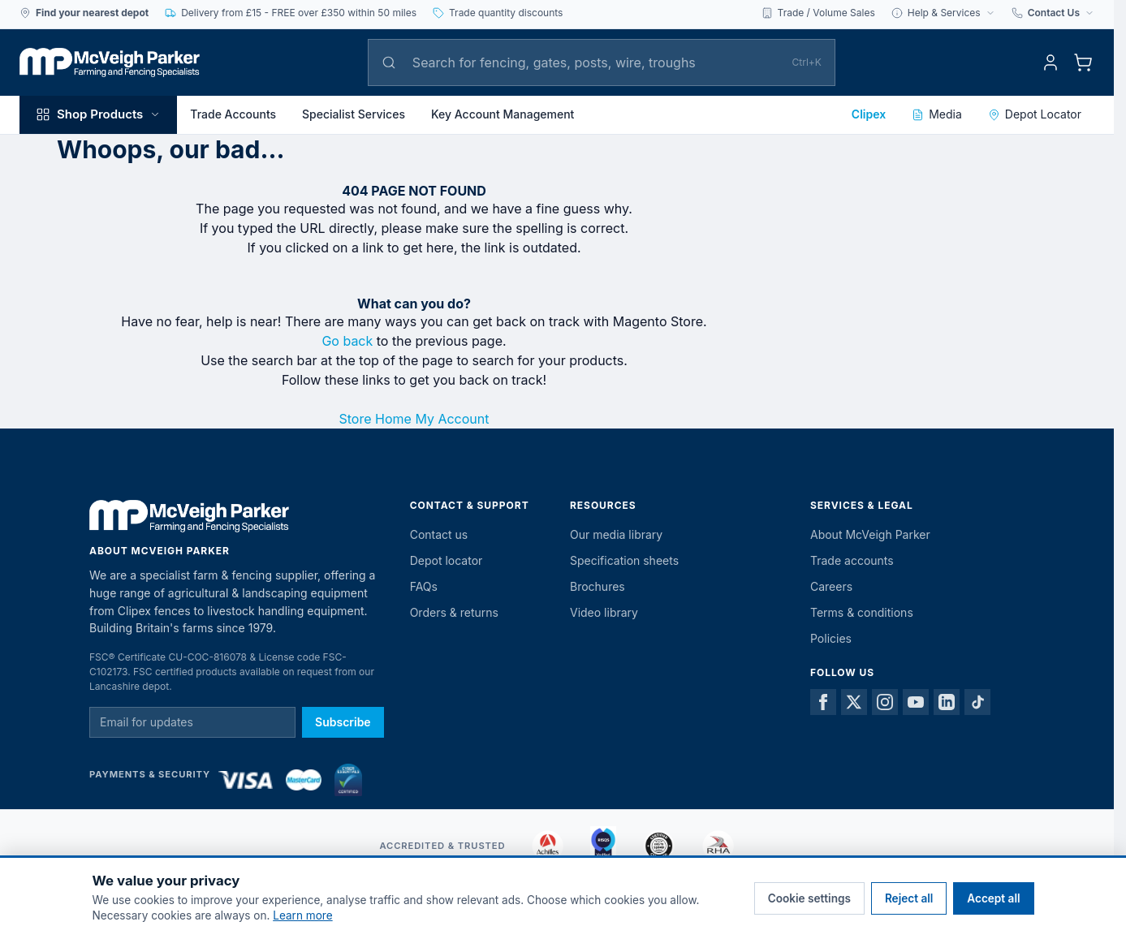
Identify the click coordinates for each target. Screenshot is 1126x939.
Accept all (993, 898)
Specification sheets (624, 560)
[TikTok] (977, 702)
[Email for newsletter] (192, 722)
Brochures (597, 586)
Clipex (869, 114)
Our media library (616, 534)
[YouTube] (916, 702)
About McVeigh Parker (870, 534)
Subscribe (343, 722)
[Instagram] (885, 702)
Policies (831, 638)
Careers (831, 586)
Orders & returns (454, 612)
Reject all (909, 898)
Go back (347, 341)
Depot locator (446, 560)
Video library (604, 612)
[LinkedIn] (947, 702)
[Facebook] (823, 702)
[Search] (594, 62)
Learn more (302, 915)
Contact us (439, 534)
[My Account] (1050, 62)
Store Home (375, 419)
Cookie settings (809, 898)
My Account (452, 419)
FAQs (424, 586)
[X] (854, 702)
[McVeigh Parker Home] (109, 62)
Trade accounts (852, 560)
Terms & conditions (861, 612)
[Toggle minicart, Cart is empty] (1083, 62)
